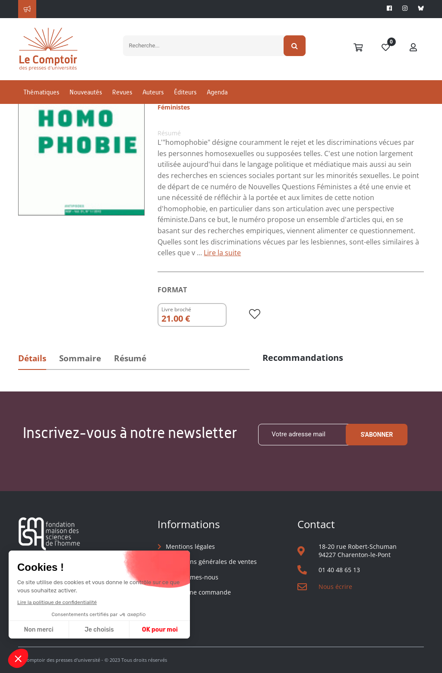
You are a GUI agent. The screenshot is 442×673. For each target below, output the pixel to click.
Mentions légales (190, 546)
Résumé (130, 358)
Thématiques (41, 92)
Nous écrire (335, 586)
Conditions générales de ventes (211, 561)
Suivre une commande (198, 592)
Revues (122, 92)
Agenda (217, 92)
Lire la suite (222, 252)
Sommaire (80, 358)
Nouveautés (85, 92)
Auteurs (153, 92)
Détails (32, 358)
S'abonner (376, 434)
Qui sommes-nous (192, 577)
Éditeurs (185, 92)
